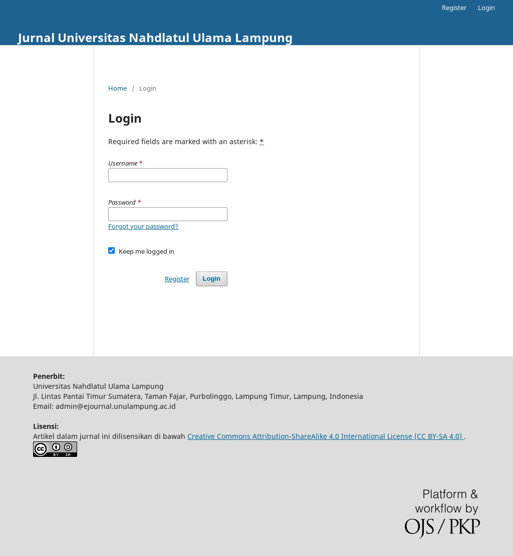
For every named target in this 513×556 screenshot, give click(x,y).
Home (117, 88)
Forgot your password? (143, 226)
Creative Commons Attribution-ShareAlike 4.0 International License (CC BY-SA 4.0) (325, 436)
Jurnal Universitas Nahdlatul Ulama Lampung (155, 37)
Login (486, 7)
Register (454, 7)
